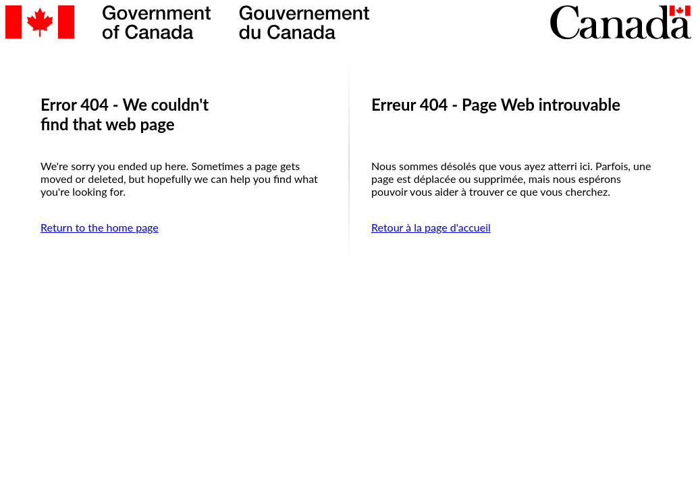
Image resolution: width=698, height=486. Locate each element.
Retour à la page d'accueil (431, 227)
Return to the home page (100, 227)
